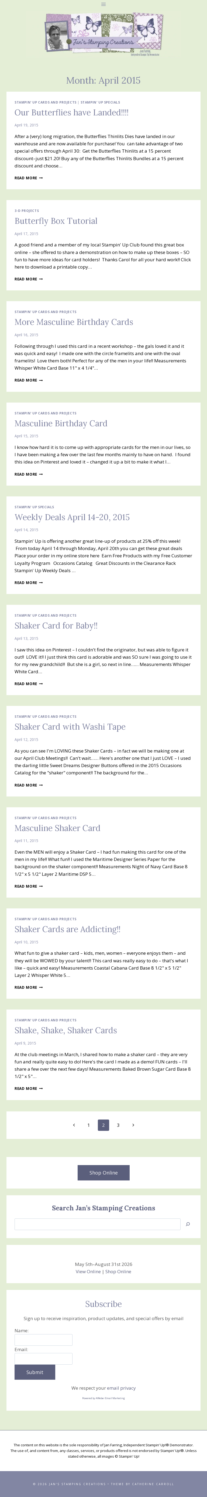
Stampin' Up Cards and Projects (46, 102)
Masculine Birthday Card (61, 423)
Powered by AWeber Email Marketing (103, 1398)
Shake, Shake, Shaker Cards (66, 1030)
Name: (22, 1330)
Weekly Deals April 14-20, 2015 (72, 517)
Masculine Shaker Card (58, 828)
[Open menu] (104, 4)
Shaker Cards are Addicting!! (67, 929)
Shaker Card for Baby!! (56, 625)
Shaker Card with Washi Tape (70, 727)
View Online (88, 1271)
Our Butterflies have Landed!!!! (72, 112)
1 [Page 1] (88, 1125)
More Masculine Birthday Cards (74, 322)
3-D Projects (27, 210)
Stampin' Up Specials (100, 102)
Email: (21, 1349)
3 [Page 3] (118, 1125)
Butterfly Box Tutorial (56, 221)
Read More (29, 177)
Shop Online (118, 1271)
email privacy (121, 1388)
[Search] (187, 1224)
